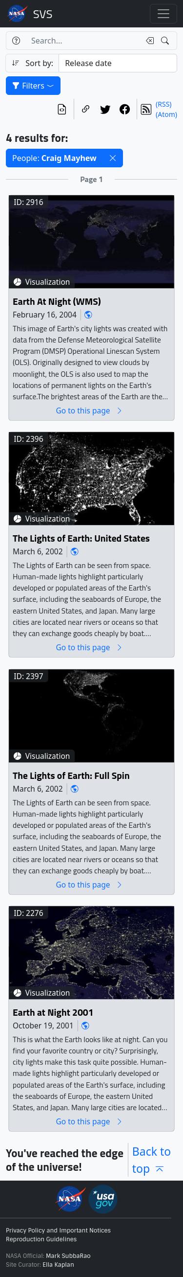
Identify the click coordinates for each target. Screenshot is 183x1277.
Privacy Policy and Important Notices (58, 1230)
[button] (112, 158)
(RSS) (163, 104)
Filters (33, 85)
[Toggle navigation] (163, 13)
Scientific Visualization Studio (43, 14)
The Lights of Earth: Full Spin (71, 775)
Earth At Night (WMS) (57, 301)
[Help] (16, 40)
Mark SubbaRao (68, 1256)
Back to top (151, 1159)
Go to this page (89, 411)
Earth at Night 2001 (53, 1012)
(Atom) (166, 114)
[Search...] (83, 40)
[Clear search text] (148, 40)
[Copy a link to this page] (86, 109)
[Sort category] (118, 63)
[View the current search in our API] (62, 109)
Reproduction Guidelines (41, 1239)
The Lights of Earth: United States (81, 538)
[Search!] (166, 40)
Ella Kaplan (58, 1265)
